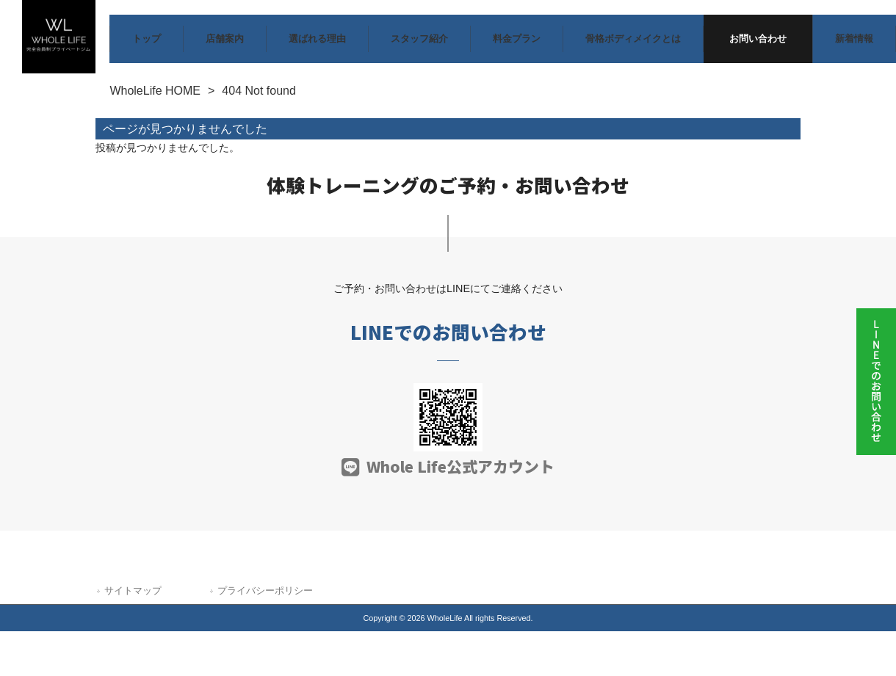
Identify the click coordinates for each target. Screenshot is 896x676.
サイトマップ (133, 590)
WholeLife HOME (154, 90)
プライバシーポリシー (265, 590)
